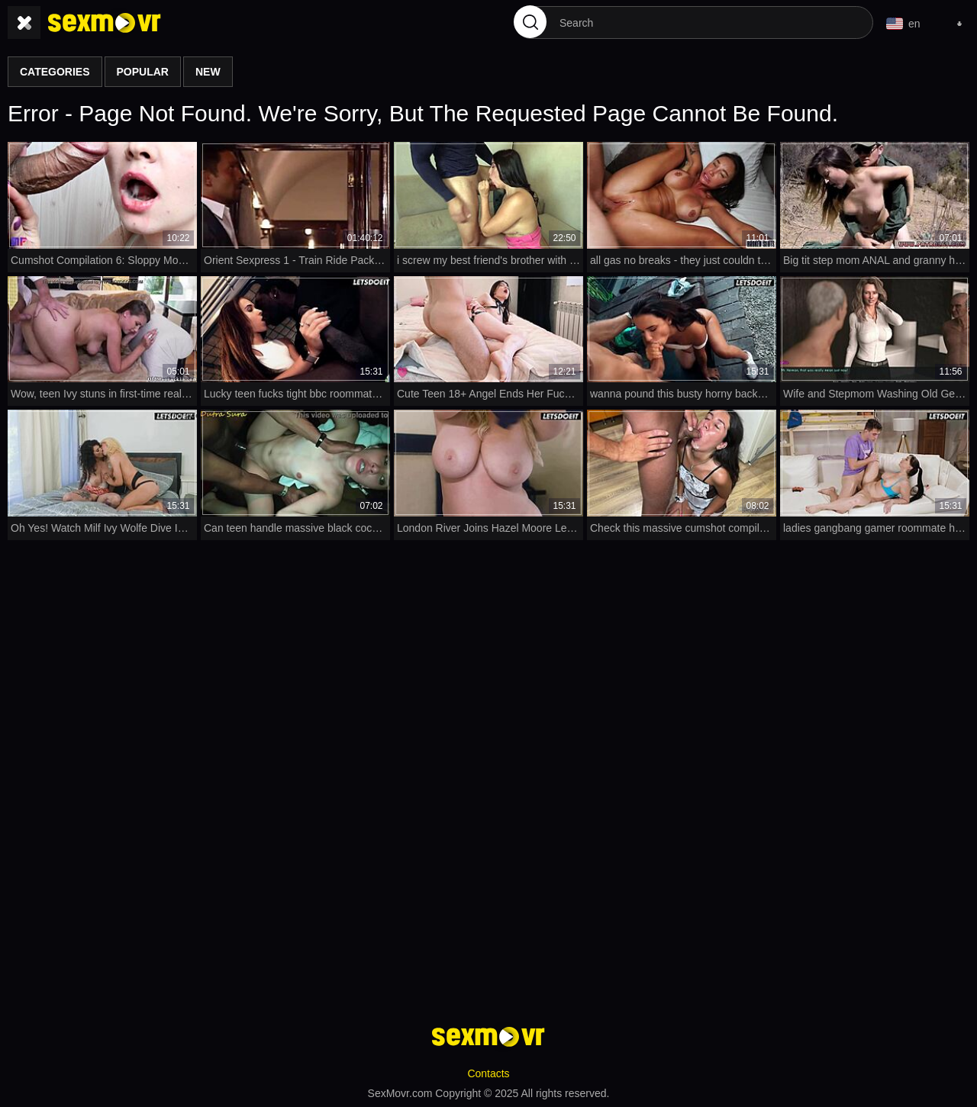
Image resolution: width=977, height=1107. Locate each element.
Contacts (488, 1073)
